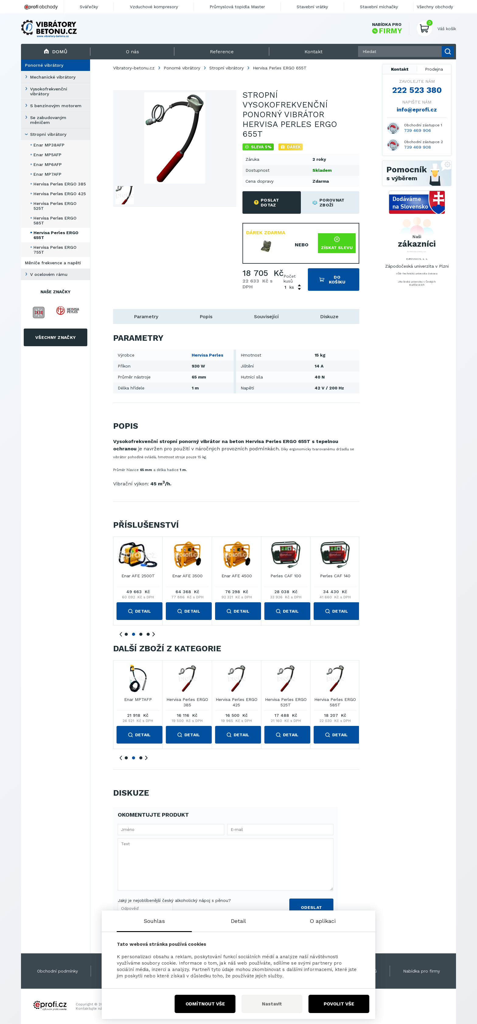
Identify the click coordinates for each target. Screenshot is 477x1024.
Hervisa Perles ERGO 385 (59, 183)
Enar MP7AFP (47, 174)
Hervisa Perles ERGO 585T (54, 220)
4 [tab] (148, 634)
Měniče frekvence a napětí (53, 262)
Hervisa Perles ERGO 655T (55, 235)
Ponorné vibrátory (44, 65)
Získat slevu (337, 243)
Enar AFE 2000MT (187, 576)
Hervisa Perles (207, 355)
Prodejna (434, 69)
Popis (206, 316)
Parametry (146, 316)
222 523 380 (417, 90)
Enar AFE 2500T (286, 576)
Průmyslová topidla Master (237, 6)
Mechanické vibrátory (52, 77)
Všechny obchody (435, 6)
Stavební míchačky (379, 6)
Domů (55, 52)
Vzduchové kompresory (154, 6)
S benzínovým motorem (56, 105)
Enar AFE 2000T (236, 576)
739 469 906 (417, 130)
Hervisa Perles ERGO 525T (54, 206)
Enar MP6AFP (47, 164)
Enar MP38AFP (48, 145)
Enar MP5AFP (47, 154)
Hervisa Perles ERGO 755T (54, 250)
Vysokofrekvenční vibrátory (48, 91)
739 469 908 (417, 147)
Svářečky (89, 6)
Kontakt (400, 69)
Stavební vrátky (312, 6)
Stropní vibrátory (48, 134)
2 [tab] (133, 634)
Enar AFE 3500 (335, 576)
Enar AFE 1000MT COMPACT (138, 579)
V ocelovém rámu (49, 274)
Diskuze (329, 316)
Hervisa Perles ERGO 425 (59, 193)
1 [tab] (126, 634)
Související (266, 316)
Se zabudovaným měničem (48, 120)
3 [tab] (140, 634)
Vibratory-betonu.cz (134, 67)
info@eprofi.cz (417, 109)
